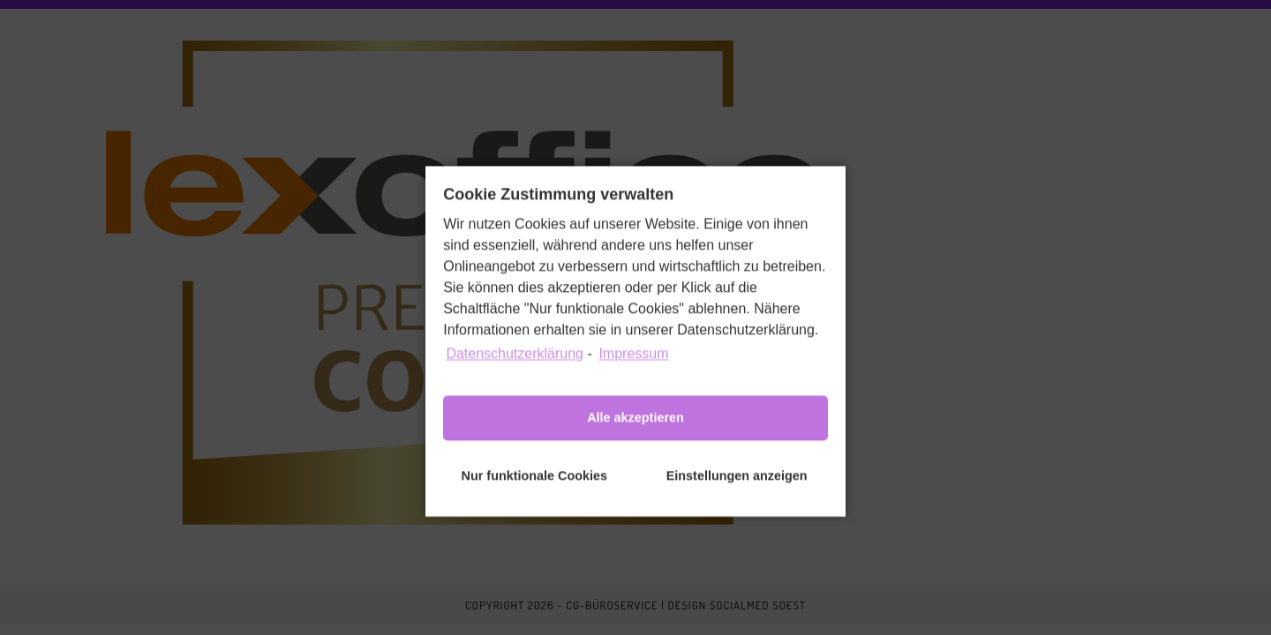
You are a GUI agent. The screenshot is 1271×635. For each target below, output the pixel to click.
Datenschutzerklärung (514, 366)
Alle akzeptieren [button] (635, 430)
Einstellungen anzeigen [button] (737, 489)
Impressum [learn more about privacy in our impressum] (633, 366)
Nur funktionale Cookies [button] (535, 489)
